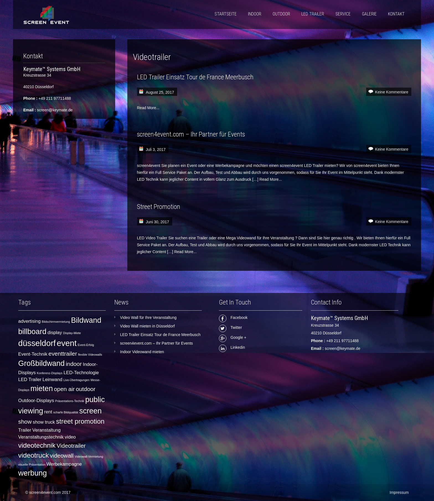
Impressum (399, 492)
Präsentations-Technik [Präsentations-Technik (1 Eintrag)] (69, 401)
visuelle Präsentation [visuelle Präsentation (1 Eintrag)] (31, 464)
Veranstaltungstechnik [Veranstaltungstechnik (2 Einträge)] (41, 437)
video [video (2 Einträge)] (70, 437)
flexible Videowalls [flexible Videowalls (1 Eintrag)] (90, 354)
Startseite (226, 14)
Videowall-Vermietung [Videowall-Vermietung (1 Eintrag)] (89, 456)
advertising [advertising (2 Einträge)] (29, 321)
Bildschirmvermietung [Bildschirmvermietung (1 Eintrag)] (56, 321)
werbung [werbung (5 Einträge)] (32, 473)
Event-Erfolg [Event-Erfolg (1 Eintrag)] (86, 345)
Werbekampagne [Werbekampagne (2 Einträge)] (64, 464)
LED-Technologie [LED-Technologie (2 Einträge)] (81, 372)
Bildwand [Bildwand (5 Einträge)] (86, 320)
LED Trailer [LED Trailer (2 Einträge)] (30, 379)
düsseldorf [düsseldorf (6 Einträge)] (37, 343)
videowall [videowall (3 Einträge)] (62, 455)
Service (343, 14)
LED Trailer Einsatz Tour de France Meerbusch (195, 77)
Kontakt (396, 14)
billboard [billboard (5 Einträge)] (32, 331)
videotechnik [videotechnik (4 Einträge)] (37, 445)
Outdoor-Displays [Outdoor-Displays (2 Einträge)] (36, 400)
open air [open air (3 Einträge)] (64, 389)
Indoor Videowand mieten (142, 352)
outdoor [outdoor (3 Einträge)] (85, 389)
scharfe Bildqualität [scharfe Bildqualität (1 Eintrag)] (65, 412)
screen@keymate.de (55, 110)
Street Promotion (158, 207)
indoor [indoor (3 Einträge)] (74, 364)
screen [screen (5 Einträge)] (90, 411)
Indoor (254, 14)
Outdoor (281, 14)
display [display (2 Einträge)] (55, 332)
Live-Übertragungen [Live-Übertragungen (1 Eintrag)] (76, 380)
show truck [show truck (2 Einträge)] (44, 422)
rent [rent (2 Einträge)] (48, 412)
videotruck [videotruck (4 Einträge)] (33, 455)
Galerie (369, 14)
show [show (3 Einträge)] (25, 421)
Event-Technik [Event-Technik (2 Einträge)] (32, 354)
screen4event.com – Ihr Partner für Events (191, 134)
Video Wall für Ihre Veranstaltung (148, 317)
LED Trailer (312, 14)
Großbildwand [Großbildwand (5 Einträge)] (41, 363)
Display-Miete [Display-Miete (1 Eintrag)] (72, 333)
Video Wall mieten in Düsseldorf (147, 326)
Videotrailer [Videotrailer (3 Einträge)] (71, 445)
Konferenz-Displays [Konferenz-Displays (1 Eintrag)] (49, 373)
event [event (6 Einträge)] (67, 343)
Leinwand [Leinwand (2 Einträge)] (53, 379)
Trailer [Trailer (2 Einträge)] (24, 430)
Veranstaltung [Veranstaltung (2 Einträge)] (46, 430)
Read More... (148, 108)
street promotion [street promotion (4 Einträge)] (80, 421)
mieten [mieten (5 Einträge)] (41, 388)
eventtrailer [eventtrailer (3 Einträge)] (62, 353)
